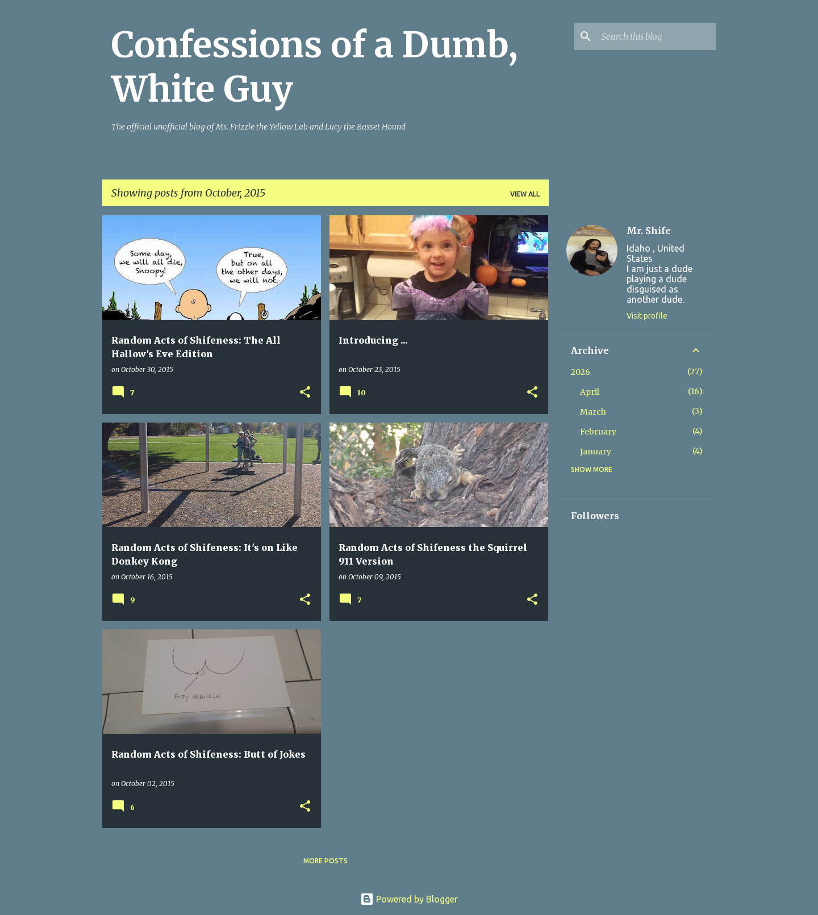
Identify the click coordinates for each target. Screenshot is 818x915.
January (595, 451)
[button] (305, 392)
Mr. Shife (649, 230)
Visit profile (647, 315)
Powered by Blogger (409, 899)
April (589, 392)
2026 (580, 372)
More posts (325, 860)
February (598, 432)
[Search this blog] (656, 36)
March (593, 412)
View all (525, 194)
